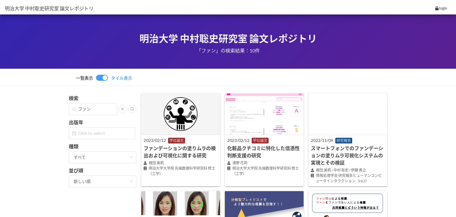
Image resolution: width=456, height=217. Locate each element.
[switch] (104, 78)
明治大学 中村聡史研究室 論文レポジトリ (49, 8)
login (441, 8)
